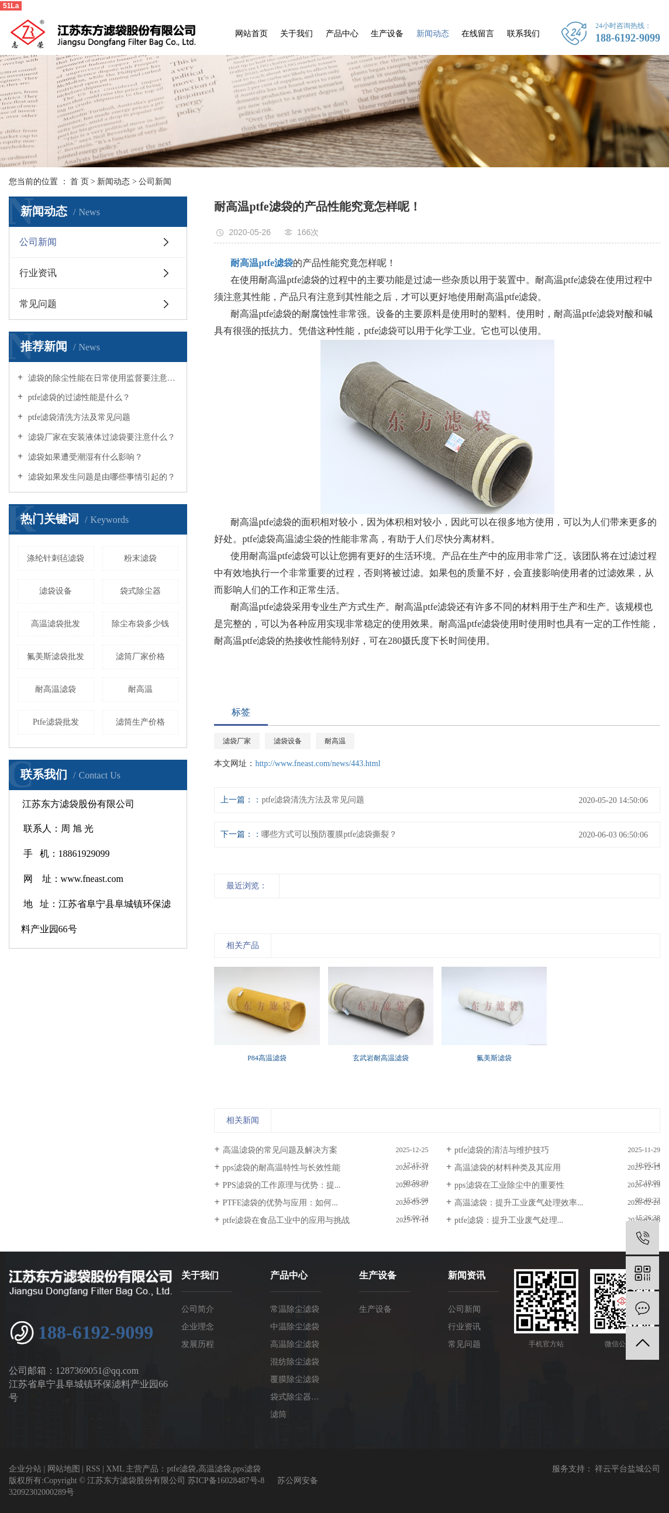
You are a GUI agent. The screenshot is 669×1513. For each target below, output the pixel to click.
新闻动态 (432, 33)
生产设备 (387, 33)
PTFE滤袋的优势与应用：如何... (280, 1202)
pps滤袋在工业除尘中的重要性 (509, 1185)
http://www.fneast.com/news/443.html (317, 763)
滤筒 (278, 1414)
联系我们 (523, 33)
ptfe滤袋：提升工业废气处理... (508, 1220)
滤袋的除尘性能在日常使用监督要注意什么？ (102, 378)
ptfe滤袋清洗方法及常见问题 (78, 417)
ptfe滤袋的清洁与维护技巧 (501, 1150)
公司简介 (197, 1309)
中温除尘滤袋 (294, 1326)
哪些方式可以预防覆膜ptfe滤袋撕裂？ (329, 834)
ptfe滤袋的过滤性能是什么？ (78, 397)
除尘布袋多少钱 (140, 623)
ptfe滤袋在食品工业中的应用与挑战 (286, 1220)
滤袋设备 (55, 591)
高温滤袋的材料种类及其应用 (507, 1167)
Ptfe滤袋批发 (56, 722)
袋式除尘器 (140, 591)
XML (115, 1468)
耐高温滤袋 (55, 689)
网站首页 (251, 33)
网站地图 (63, 1468)
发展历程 (197, 1344)
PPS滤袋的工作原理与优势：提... (282, 1185)
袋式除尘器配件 (295, 1397)
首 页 (79, 181)
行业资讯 (38, 273)
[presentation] (221, 1071)
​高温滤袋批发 (55, 623)
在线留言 (477, 33)
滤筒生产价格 (140, 722)
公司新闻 (155, 181)
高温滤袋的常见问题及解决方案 (280, 1150)
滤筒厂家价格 (140, 656)
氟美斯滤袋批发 (55, 656)
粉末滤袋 (140, 558)
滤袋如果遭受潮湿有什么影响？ (84, 457)
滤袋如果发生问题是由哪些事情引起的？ (100, 477)
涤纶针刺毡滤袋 (55, 558)
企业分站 (25, 1468)
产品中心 (342, 33)
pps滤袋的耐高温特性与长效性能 (281, 1167)
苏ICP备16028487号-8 (226, 1480)
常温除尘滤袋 (294, 1309)
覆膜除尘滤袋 (294, 1379)
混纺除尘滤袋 (294, 1361)
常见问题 (38, 304)
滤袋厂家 (237, 741)
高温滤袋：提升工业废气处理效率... (519, 1202)
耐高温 (140, 689)
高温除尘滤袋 (294, 1344)
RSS (93, 1468)
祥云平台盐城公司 (627, 1468)
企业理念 (197, 1326)
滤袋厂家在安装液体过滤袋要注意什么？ (100, 437)
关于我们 (296, 33)
